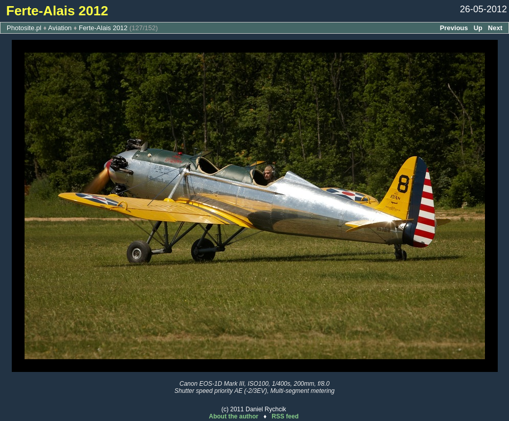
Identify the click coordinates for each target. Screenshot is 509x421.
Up (478, 28)
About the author (233, 416)
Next (495, 28)
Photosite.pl (24, 28)
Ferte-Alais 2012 (103, 28)
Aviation (60, 28)
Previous (454, 28)
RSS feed (285, 416)
